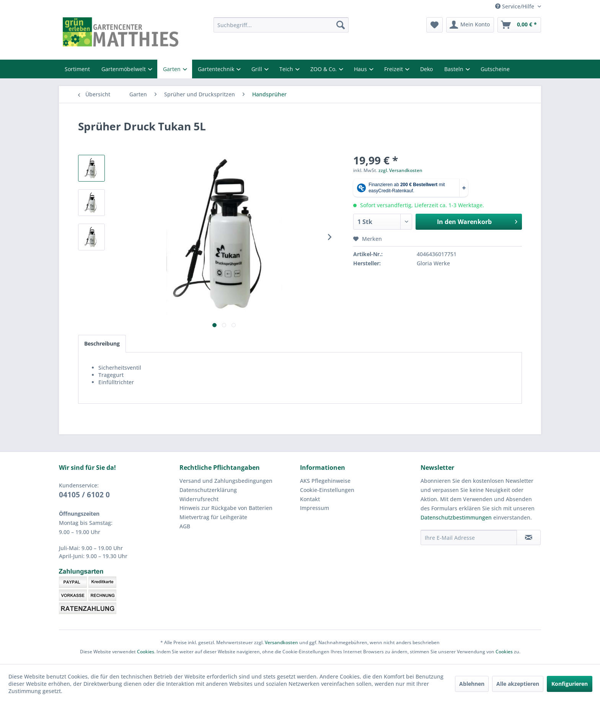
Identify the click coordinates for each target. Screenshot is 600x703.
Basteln (454, 69)
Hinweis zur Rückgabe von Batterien (225, 507)
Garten (172, 69)
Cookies (145, 651)
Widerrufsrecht (198, 499)
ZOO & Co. (324, 69)
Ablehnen (471, 683)
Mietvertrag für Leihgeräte (213, 517)
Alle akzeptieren (517, 683)
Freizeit (394, 69)
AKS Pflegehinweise (325, 480)
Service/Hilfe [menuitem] (515, 6)
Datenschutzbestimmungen (456, 517)
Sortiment (77, 69)
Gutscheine (495, 69)
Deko (426, 69)
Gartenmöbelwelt (124, 69)
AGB (184, 526)
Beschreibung (102, 343)
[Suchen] (341, 24)
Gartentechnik (217, 69)
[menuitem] (281, 24)
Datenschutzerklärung (208, 490)
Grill (257, 69)
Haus (361, 69)
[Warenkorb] (519, 24)
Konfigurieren (569, 683)
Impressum (314, 507)
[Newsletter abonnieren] (529, 537)
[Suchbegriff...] (281, 24)
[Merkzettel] (434, 24)
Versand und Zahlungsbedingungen (225, 480)
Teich (287, 69)
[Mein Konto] (470, 24)
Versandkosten (281, 642)
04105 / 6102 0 (84, 495)
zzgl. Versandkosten (400, 170)
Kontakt (310, 499)
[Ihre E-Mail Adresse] (469, 537)
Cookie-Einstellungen (327, 490)
